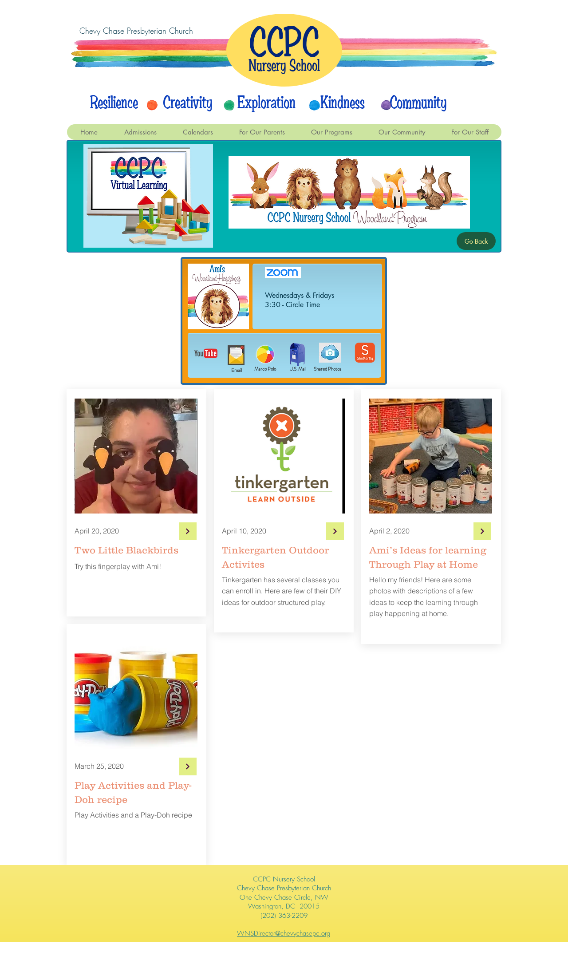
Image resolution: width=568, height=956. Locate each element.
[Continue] (188, 531)
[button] (198, 132)
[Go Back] (476, 241)
